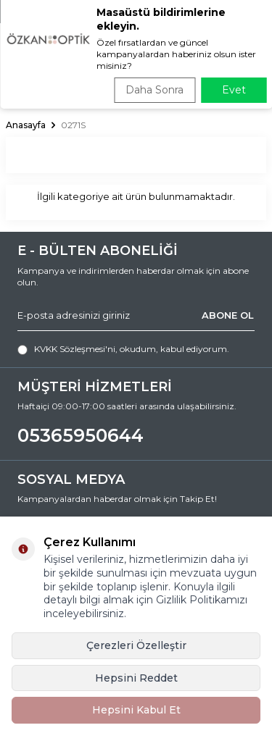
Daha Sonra (154, 89)
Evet (234, 89)
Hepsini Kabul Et (136, 709)
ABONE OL (228, 315)
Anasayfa (26, 125)
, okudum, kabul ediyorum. (123, 349)
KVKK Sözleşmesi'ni (74, 348)
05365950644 (80, 435)
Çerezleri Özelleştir (136, 645)
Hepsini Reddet (136, 678)
